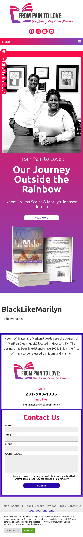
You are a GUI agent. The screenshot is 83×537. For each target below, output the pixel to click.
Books (29, 505)
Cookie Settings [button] (12, 530)
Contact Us (75, 505)
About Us (17, 505)
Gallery (39, 505)
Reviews (51, 505)
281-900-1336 (41, 394)
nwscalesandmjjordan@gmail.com (41, 404)
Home (5, 505)
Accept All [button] (28, 530)
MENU (41, 41)
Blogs (62, 505)
